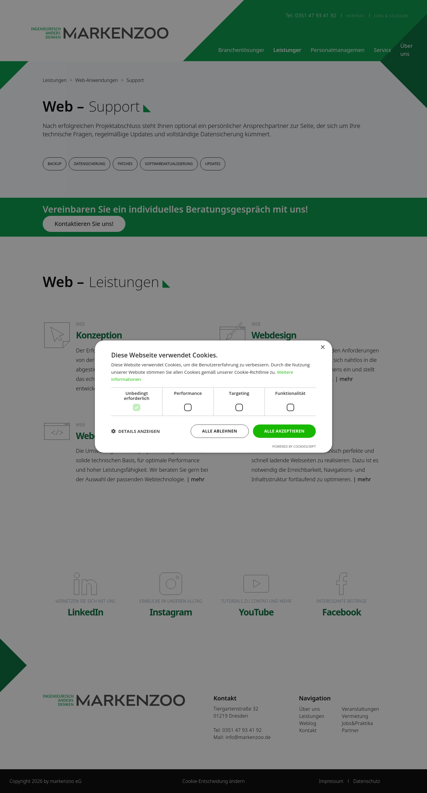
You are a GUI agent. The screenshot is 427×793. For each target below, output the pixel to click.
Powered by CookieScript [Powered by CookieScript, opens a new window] (294, 446)
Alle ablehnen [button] (219, 431)
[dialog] (213, 396)
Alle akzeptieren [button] (284, 431)
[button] (135, 431)
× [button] (322, 347)
